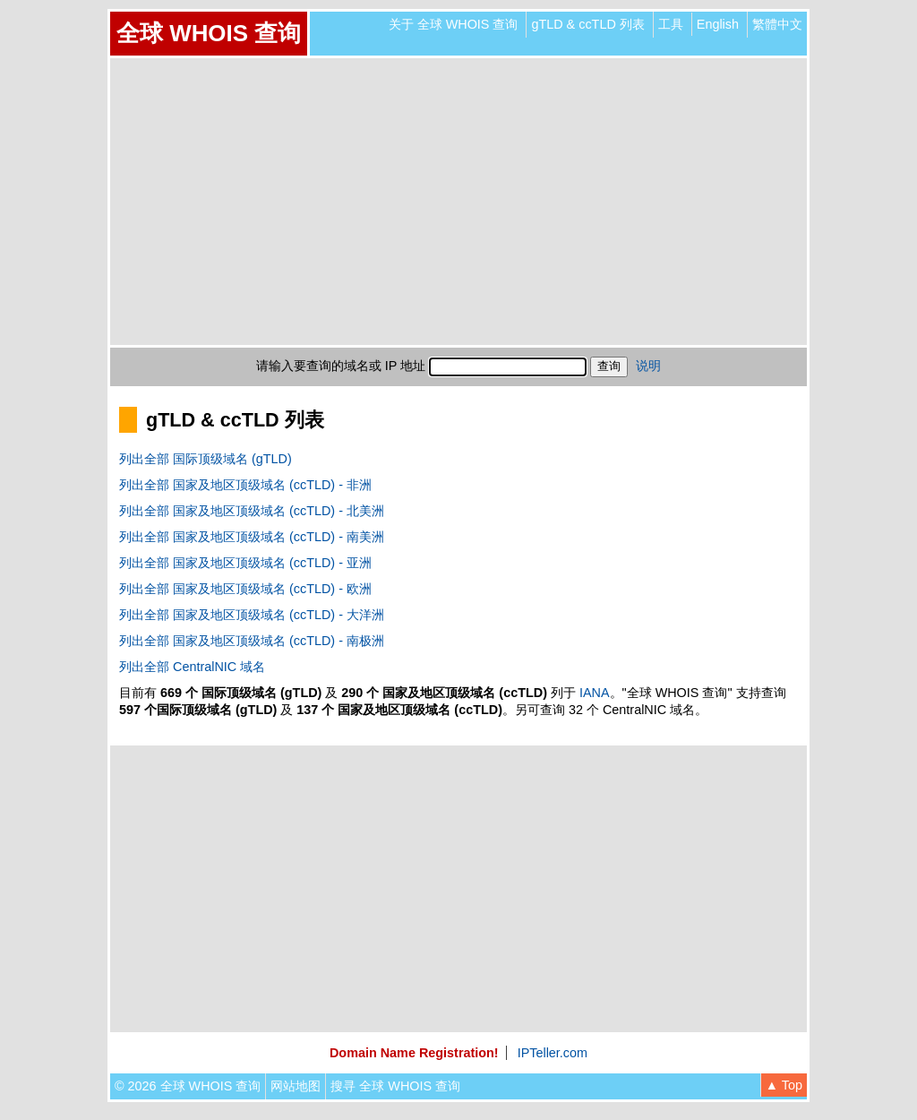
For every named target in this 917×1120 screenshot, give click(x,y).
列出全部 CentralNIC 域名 (192, 666)
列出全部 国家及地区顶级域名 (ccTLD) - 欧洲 (245, 589)
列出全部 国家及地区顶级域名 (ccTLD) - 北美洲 (251, 511)
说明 (648, 365)
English (718, 24)
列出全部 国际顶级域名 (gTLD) (205, 459)
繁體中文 (777, 24)
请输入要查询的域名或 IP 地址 (340, 365)
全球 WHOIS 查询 (208, 33)
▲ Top (784, 1085)
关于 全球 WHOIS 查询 (453, 24)
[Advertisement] (458, 201)
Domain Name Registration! (414, 1053)
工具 (670, 24)
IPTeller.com (552, 1053)
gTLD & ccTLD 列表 (587, 24)
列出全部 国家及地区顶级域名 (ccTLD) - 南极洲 (251, 640)
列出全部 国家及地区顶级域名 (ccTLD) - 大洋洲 (251, 614)
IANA (594, 692)
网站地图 (295, 1086)
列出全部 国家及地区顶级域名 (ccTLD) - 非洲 (245, 485)
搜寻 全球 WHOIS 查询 (395, 1086)
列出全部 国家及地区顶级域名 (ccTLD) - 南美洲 (251, 537)
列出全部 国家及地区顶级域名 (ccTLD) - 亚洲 (245, 563)
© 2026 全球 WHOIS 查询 (188, 1086)
